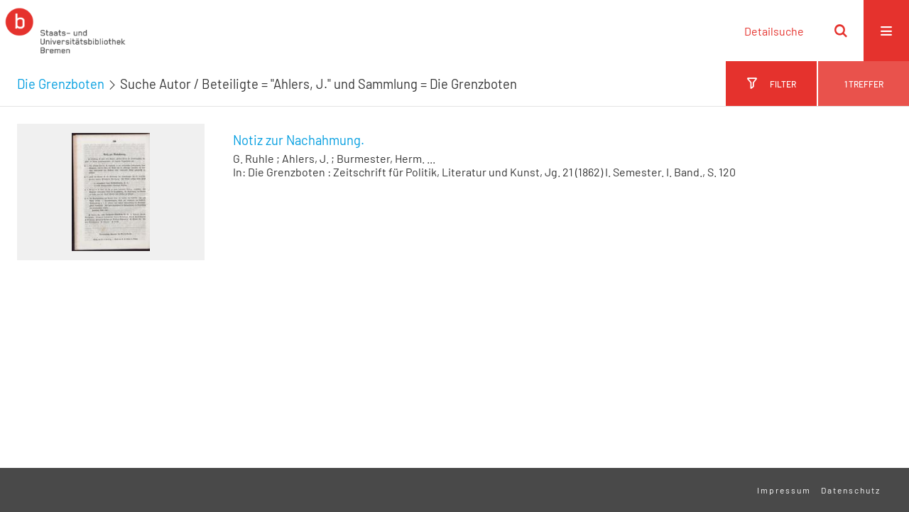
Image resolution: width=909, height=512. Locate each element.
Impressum (784, 490)
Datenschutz (851, 490)
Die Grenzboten (60, 84)
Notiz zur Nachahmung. (298, 140)
